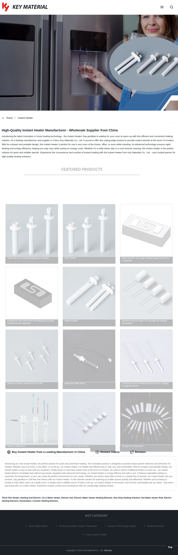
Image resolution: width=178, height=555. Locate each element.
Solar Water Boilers (39, 526)
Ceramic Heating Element (45, 501)
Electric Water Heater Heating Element (93, 498)
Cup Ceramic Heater (97, 534)
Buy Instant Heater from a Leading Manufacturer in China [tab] (46, 452)
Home (9, 118)
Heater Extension (156, 526)
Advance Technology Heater (123, 526)
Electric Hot (67, 498)
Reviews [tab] (138, 452)
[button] (161, 7)
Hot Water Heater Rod (152, 498)
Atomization (25, 501)
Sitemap (108, 550)
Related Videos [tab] (108, 452)
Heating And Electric (30, 498)
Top (170, 547)
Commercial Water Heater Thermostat (79, 526)
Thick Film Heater (10, 498)
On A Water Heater (51, 498)
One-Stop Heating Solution (126, 498)
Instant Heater (25, 118)
